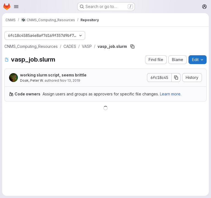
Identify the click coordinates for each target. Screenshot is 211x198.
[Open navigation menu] (16, 6)
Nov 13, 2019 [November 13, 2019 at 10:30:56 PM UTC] (70, 80)
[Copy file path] (132, 46)
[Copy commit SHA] (176, 77)
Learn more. (170, 94)
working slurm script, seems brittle (53, 75)
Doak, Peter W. (32, 80)
